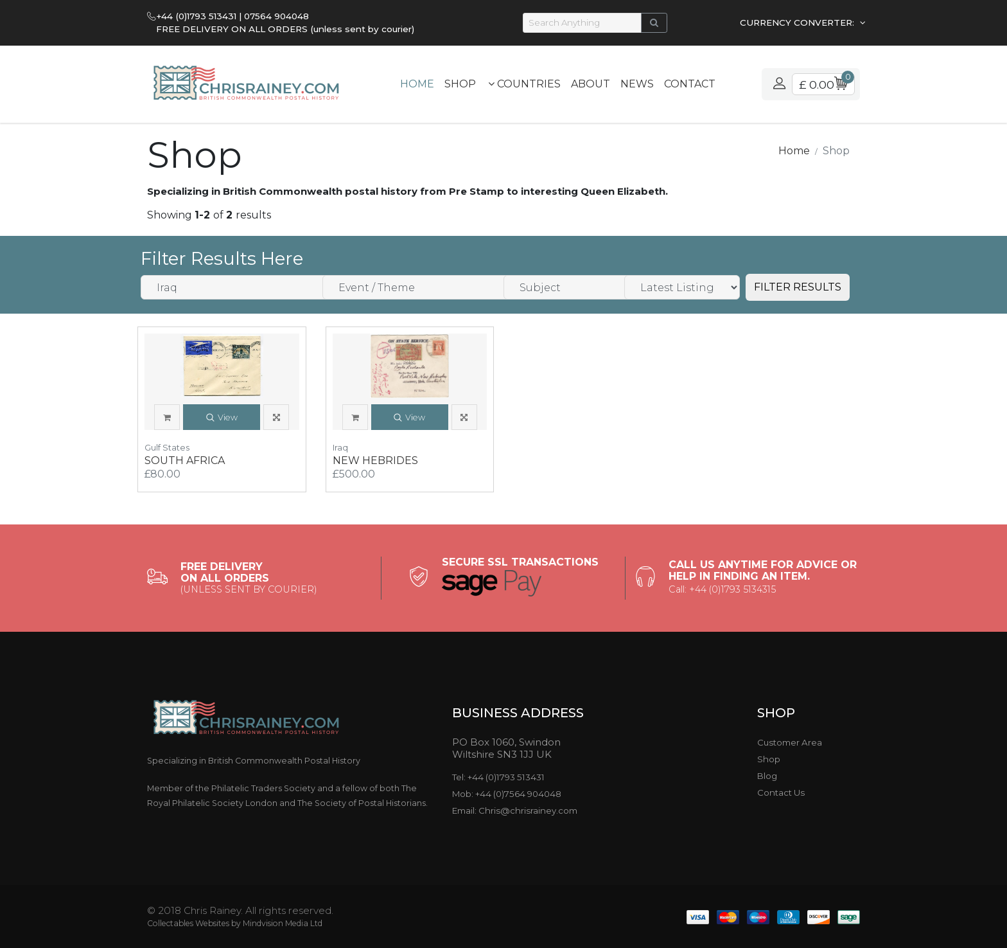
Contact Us (781, 792)
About (590, 84)
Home (417, 84)
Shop (460, 84)
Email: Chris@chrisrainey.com (514, 810)
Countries (524, 84)
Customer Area (789, 742)
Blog (767, 776)
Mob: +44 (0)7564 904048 (506, 794)
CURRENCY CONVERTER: (798, 22)
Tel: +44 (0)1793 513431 (498, 777)
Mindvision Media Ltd (282, 923)
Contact (689, 84)
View (222, 418)
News (637, 84)
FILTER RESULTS (797, 287)
